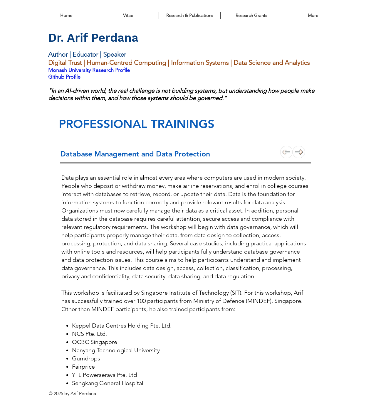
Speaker (114, 54)
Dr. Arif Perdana (93, 38)
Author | (60, 54)
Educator (86, 54)
